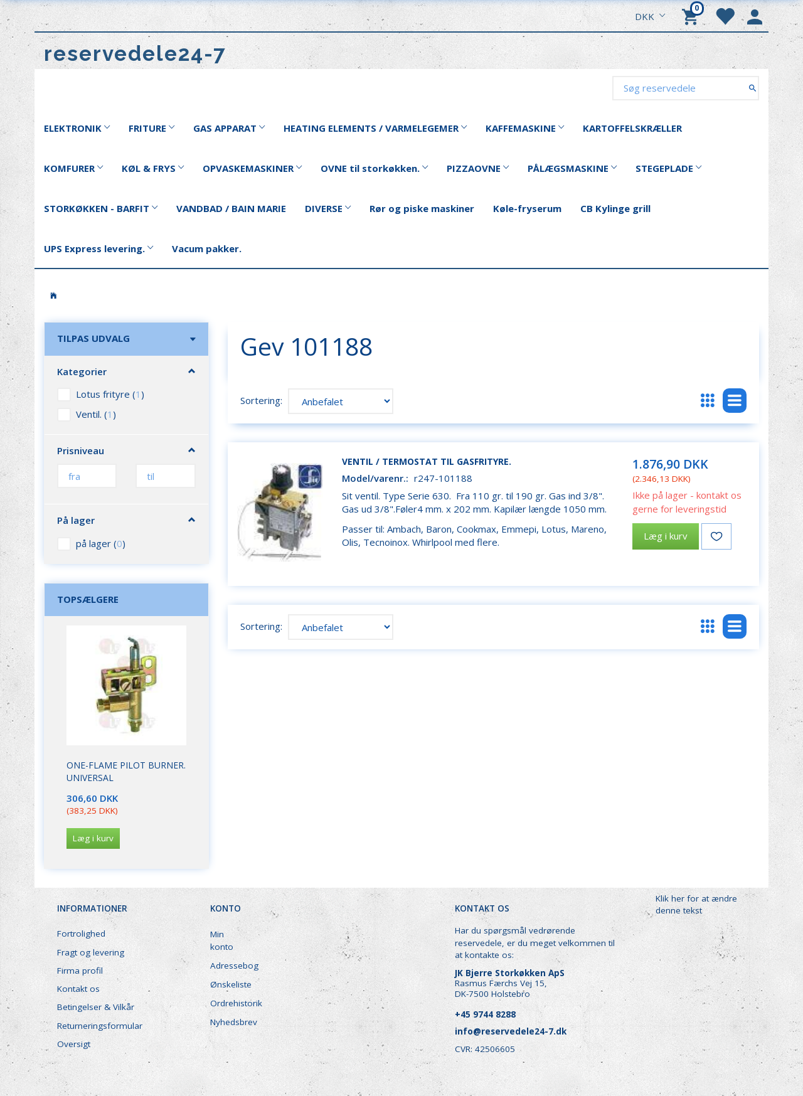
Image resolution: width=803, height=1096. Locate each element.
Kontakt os (78, 988)
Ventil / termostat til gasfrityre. (426, 461)
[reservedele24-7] (135, 53)
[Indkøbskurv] (692, 15)
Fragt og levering (90, 952)
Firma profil (80, 970)
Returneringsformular (99, 1025)
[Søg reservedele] (752, 87)
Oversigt (73, 1044)
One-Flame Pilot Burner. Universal (126, 771)
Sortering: (261, 400)
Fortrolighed (81, 933)
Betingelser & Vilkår (95, 1007)
